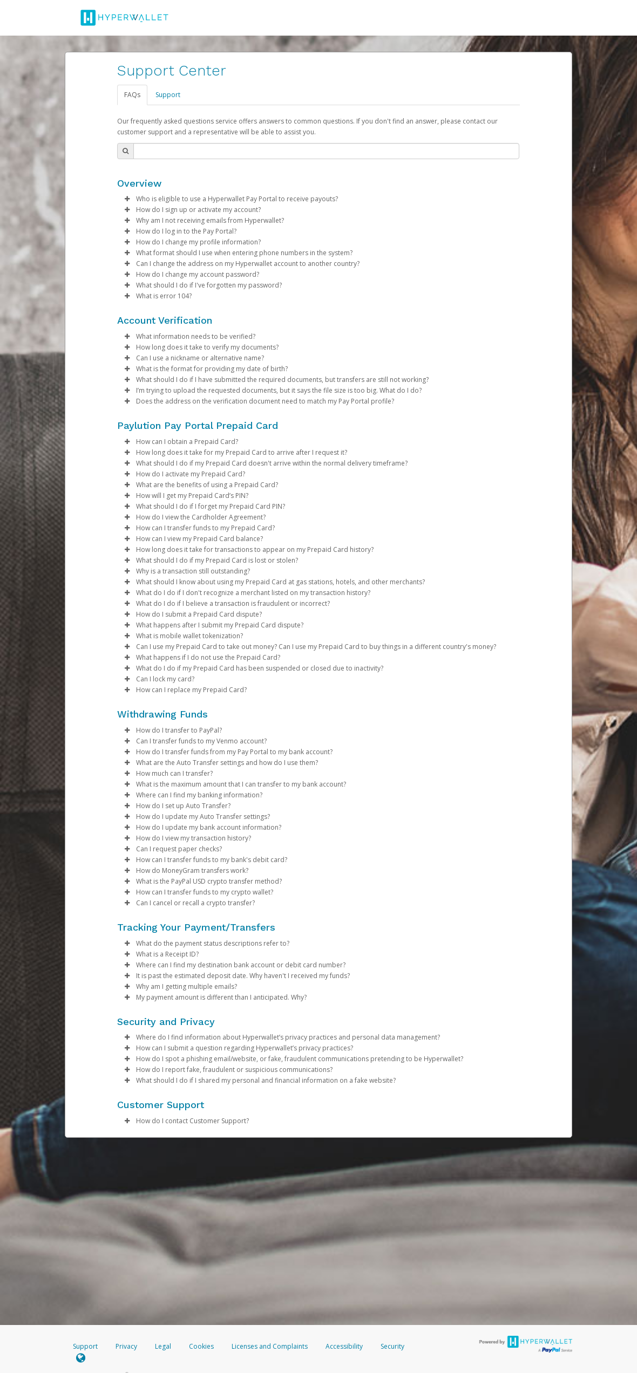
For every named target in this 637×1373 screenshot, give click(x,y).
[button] (127, 199)
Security (392, 1346)
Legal (163, 1346)
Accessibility (344, 1346)
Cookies (201, 1346)
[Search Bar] (326, 151)
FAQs (132, 94)
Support (167, 94)
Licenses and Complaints (270, 1346)
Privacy (126, 1346)
